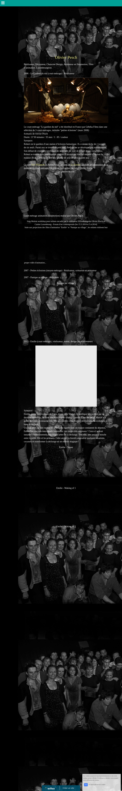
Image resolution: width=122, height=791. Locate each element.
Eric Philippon (38, 164)
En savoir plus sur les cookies (96, 784)
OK (86, 784)
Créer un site (68, 788)
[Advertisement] (63, 30)
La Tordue (75, 164)
